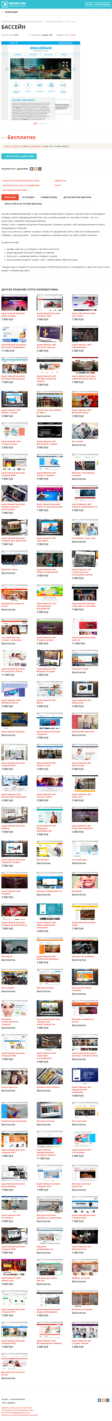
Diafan (73, 35)
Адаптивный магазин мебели (13, 826)
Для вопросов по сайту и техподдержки (20, 185)
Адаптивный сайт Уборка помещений (47, 569)
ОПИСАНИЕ (10, 197)
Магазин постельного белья (13, 1372)
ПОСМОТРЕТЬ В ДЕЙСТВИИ (19, 156)
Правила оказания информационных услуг (19, 1414)
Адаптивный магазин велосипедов (13, 1184)
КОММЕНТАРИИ (48, 197)
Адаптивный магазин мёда (83, 922)
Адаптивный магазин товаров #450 (83, 1215)
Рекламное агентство (83, 537)
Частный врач (79, 858)
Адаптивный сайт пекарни (11, 891)
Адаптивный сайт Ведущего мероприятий (46, 827)
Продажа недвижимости (45, 1246)
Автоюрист (7, 955)
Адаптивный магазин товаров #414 (48, 1184)
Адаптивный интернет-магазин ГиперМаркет (14, 345)
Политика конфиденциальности (15, 1411)
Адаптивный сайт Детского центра (46, 345)
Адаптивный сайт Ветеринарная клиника (49, 1341)
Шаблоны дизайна (54, 21)
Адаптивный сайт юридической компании (81, 1088)
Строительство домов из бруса (49, 410)
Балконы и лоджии (82, 1308)
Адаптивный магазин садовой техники (13, 860)
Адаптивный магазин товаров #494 (13, 473)
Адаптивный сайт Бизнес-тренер (11, 410)
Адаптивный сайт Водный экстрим (46, 669)
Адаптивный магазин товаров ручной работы (14, 922)
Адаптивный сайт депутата (81, 794)
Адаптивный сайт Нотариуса (11, 1215)
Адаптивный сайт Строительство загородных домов (82, 571)
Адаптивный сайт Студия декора (46, 637)
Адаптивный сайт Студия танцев (81, 1341)
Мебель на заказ (81, 1277)
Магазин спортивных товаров (83, 473)
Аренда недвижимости (49, 890)
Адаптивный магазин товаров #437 (13, 763)
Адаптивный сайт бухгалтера (81, 763)
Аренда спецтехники (48, 1086)
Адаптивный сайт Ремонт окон (46, 763)
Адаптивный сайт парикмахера (81, 345)
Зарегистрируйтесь (13, 146)
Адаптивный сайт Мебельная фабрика (48, 956)
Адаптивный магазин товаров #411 (13, 1309)
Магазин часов (9, 568)
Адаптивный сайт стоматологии (11, 441)
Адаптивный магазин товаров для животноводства (48, 1021)
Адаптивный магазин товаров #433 (13, 1341)
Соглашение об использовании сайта (17, 1409)
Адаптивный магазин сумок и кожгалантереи (50, 504)
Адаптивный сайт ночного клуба (46, 794)
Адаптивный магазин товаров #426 (48, 313)
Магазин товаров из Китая (83, 1019)
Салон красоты (9, 1086)
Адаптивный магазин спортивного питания (83, 603)
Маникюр (77, 890)
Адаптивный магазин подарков (48, 731)
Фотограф (77, 440)
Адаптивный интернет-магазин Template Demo (85, 1053)
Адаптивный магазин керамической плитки (84, 376)
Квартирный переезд (12, 730)
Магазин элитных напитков (81, 1184)
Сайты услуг (70, 21)
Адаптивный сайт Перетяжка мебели (82, 826)
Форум (57, 185)
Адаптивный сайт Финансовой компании (13, 794)
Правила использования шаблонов (16, 1407)
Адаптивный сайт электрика (46, 538)
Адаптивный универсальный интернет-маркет (46, 1151)
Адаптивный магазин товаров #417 (13, 1150)
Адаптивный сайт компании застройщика (46, 1055)
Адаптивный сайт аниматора (11, 1278)
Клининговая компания (14, 1120)
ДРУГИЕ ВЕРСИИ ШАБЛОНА (76, 197)
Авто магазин (79, 1120)
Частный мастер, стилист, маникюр (11, 637)
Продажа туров (80, 667)
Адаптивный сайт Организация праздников (46, 605)
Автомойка (43, 858)
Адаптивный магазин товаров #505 (13, 1246)
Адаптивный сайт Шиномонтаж (81, 1246)
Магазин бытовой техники (81, 988)
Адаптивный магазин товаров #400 (13, 1053)
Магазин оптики (45, 1120)
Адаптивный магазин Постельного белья (13, 669)
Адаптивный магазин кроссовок (83, 313)
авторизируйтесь (35, 146)
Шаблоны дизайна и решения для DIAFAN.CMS (22, 21)
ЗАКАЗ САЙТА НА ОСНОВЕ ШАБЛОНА (23, 203)
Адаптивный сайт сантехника (81, 1150)
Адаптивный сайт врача (46, 700)
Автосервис (7, 986)
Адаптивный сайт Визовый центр (81, 410)
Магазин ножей (45, 986)
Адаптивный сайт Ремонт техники (46, 473)
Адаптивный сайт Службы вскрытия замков (46, 377)
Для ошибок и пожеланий (14, 190)
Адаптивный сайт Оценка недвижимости (84, 504)
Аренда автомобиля (83, 955)
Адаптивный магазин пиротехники (13, 313)
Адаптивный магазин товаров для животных (14, 538)
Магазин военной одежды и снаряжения (49, 1215)
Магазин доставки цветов (47, 1278)
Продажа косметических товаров (9, 1021)
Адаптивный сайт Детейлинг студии (47, 441)
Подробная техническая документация (20, 181)
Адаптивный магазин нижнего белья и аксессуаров (13, 506)
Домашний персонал (83, 730)
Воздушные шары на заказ (12, 603)
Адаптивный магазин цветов (83, 637)
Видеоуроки (59, 181)
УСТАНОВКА (28, 197)
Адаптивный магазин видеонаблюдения (48, 1309)
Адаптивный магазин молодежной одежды (13, 376)
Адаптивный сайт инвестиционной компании (46, 924)
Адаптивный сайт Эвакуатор (81, 700)
